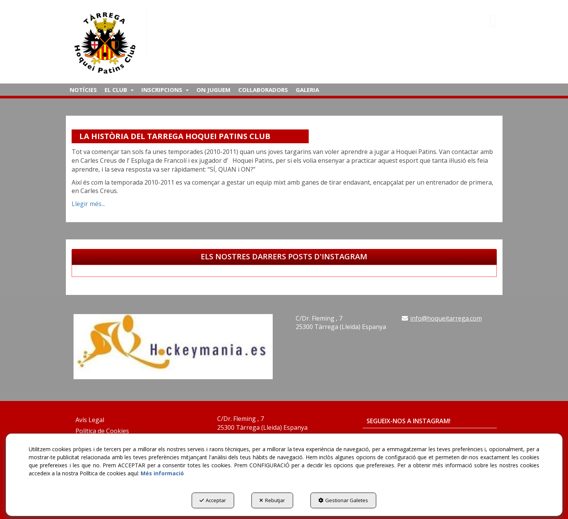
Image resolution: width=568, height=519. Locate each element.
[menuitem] (83, 89)
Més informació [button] (162, 473)
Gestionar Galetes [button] (343, 500)
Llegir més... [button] (88, 204)
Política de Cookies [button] (102, 431)
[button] (136, 42)
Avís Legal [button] (89, 420)
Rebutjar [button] (272, 500)
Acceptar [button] (213, 500)
